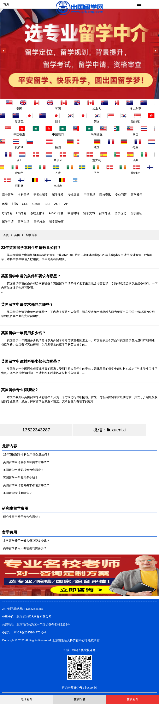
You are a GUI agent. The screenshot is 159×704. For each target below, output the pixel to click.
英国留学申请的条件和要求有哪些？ (31, 276)
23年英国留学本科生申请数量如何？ (31, 248)
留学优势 (120, 213)
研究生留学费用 (15, 508)
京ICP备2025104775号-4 (30, 632)
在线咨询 (132, 699)
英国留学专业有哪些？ (19, 390)
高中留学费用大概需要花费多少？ (25, 548)
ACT (57, 204)
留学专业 (105, 213)
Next (155, 50)
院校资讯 (105, 194)
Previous (3, 50)
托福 (15, 204)
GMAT (36, 204)
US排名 (21, 213)
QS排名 (7, 213)
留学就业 (39, 221)
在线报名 (79, 699)
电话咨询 (26, 699)
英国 (17, 235)
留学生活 (23, 221)
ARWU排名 (56, 213)
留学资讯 (31, 235)
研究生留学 (41, 194)
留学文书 (89, 213)
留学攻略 (58, 194)
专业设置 (74, 194)
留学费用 (136, 194)
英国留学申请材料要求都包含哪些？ (31, 361)
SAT (47, 204)
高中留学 (8, 194)
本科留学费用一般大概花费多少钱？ (26, 540)
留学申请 (8, 221)
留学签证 (136, 213)
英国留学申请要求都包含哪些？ (27, 304)
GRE (25, 204)
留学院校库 (56, 221)
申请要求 (89, 194)
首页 (6, 4)
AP (66, 204)
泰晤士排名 (37, 213)
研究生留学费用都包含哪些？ (22, 516)
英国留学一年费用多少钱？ (23, 333)
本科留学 (23, 194)
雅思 (5, 204)
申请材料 (73, 213)
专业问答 (121, 194)
